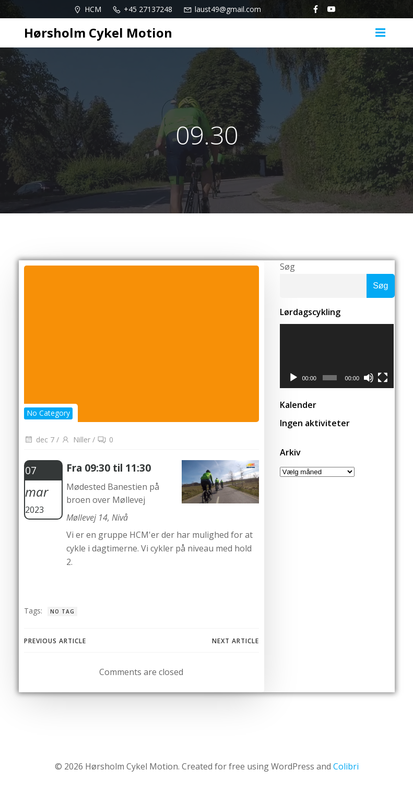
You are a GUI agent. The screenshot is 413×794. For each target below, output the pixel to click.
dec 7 (39, 439)
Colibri (346, 766)
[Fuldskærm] (383, 378)
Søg (287, 266)
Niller (75, 439)
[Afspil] (293, 378)
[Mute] (369, 378)
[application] (337, 356)
